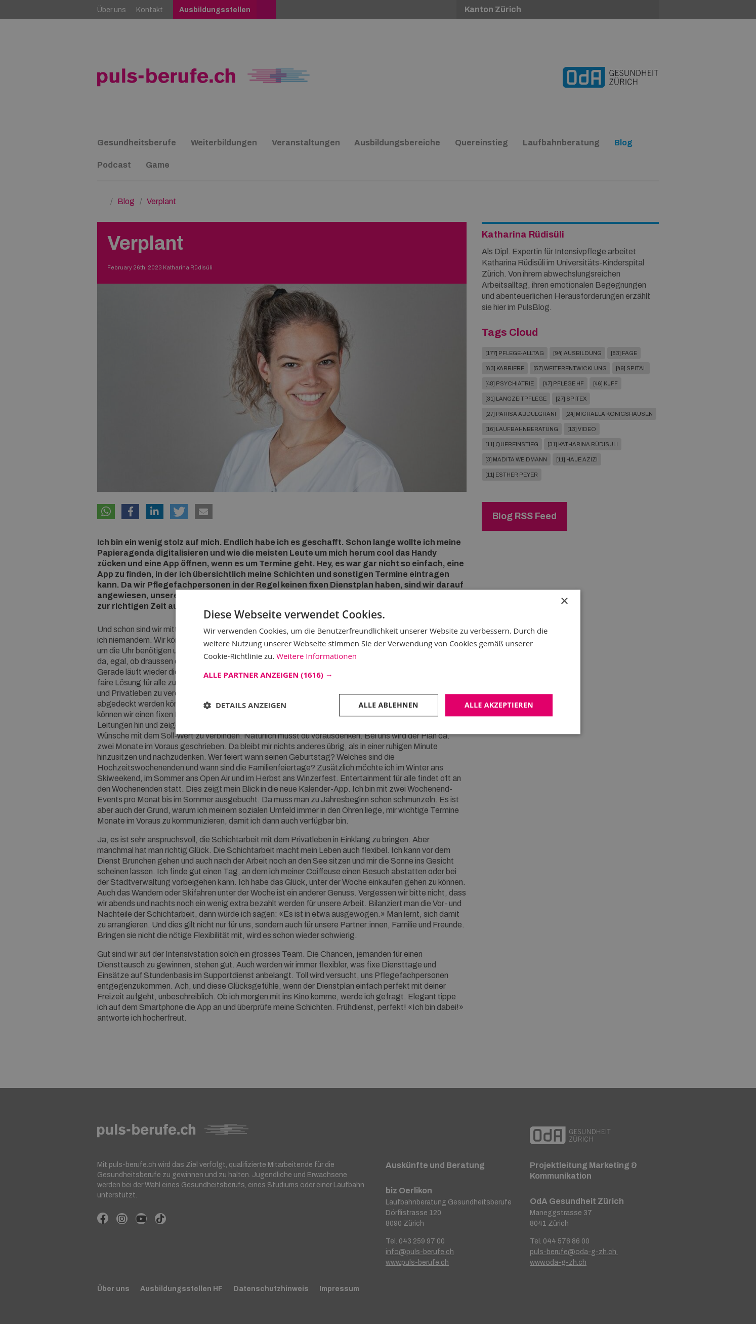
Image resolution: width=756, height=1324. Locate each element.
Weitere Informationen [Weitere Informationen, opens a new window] (316, 656)
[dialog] (378, 662)
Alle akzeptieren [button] (499, 705)
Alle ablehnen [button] (388, 705)
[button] (378, 674)
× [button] (564, 601)
